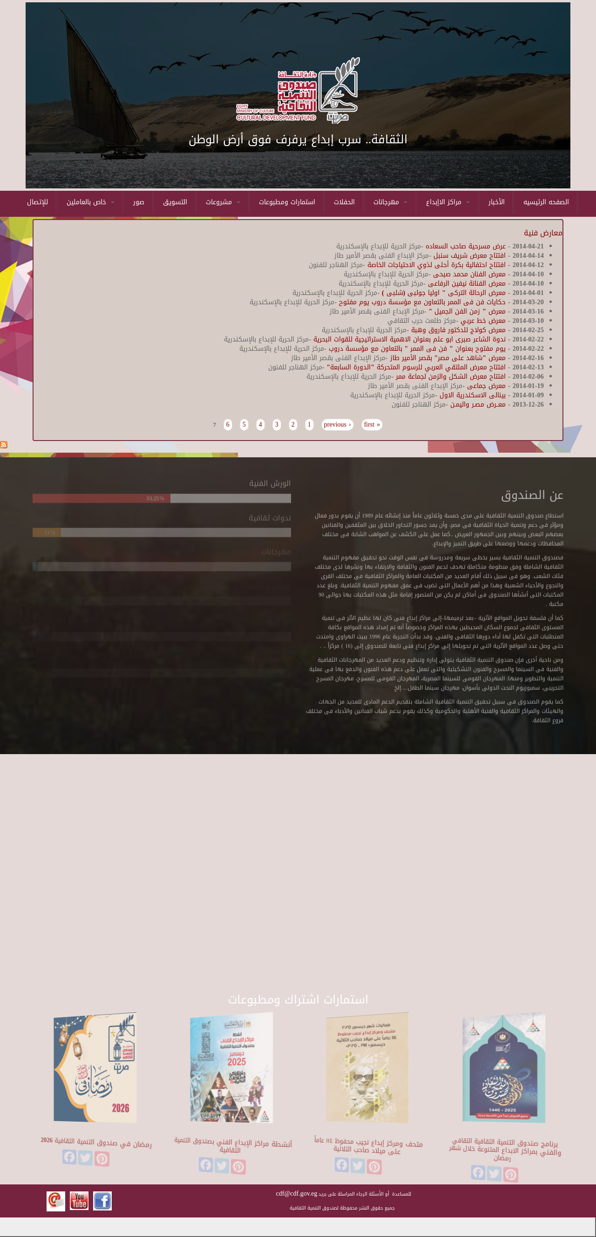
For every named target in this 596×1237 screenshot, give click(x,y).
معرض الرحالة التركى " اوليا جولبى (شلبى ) (444, 293)
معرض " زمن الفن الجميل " (466, 311)
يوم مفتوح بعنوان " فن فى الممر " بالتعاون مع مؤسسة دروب (416, 348)
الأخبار (496, 202)
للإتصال (37, 202)
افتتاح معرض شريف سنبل (469, 255)
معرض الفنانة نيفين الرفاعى (467, 283)
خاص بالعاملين (91, 202)
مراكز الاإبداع (448, 202)
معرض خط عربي (483, 320)
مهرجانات (390, 202)
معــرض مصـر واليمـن (478, 404)
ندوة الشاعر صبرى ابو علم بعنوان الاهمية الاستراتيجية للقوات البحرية (408, 339)
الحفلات (344, 202)
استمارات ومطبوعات (287, 202)
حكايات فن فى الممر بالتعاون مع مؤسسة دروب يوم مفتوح (421, 302)
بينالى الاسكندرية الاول (471, 395)
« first (372, 425)
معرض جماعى (486, 386)
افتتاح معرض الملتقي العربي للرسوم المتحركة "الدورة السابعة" (415, 367)
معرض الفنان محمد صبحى (469, 274)
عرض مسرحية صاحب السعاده (466, 246)
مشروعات (223, 202)
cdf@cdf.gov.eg (297, 1193)
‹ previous (337, 425)
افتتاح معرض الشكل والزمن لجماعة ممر (449, 376)
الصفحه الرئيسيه (546, 202)
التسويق (175, 202)
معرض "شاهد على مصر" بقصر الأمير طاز (448, 358)
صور (138, 202)
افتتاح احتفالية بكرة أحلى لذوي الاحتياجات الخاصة (436, 265)
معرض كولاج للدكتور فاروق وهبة (457, 330)
